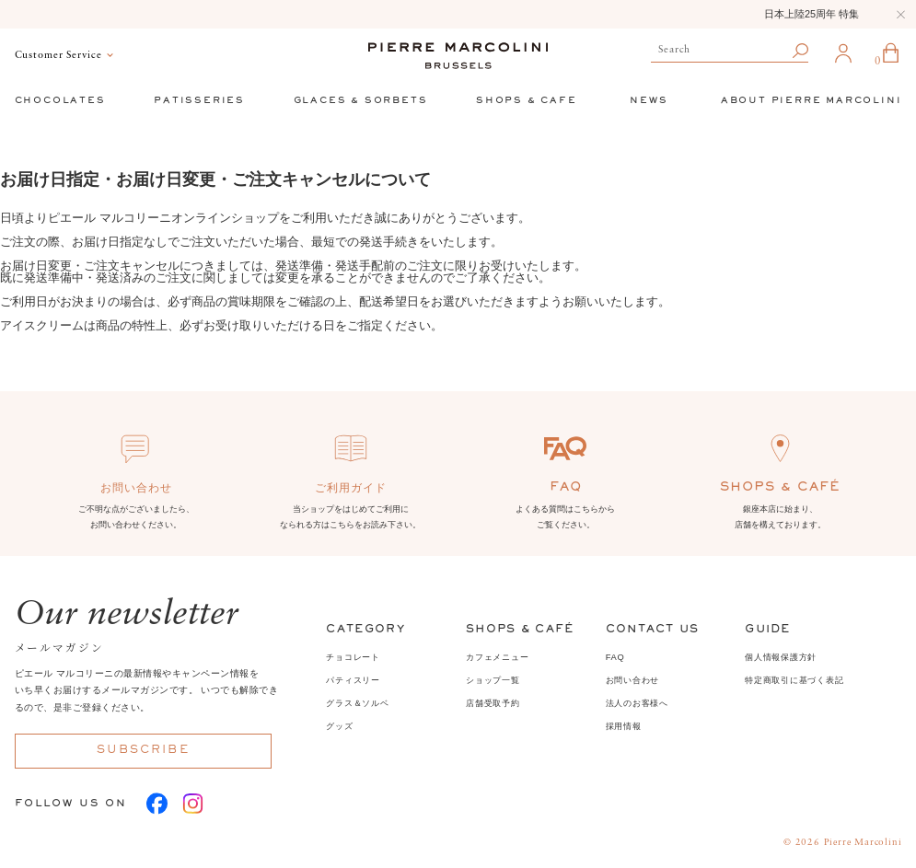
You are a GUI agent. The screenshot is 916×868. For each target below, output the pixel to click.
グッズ (339, 726)
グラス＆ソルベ (357, 703)
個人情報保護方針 (781, 657)
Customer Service (58, 56)
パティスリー (352, 680)
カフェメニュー (497, 657)
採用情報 (624, 726)
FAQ (615, 657)
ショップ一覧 (492, 680)
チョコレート (352, 657)
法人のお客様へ (637, 703)
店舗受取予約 (492, 703)
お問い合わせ (632, 680)
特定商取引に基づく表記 (794, 680)
